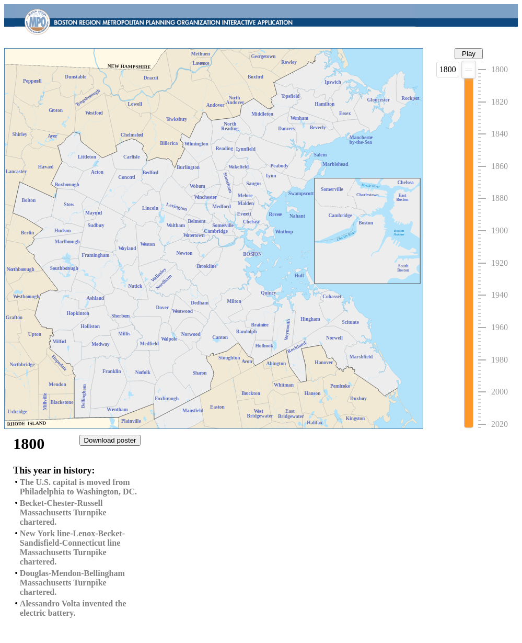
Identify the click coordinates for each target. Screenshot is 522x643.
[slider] (468, 69)
